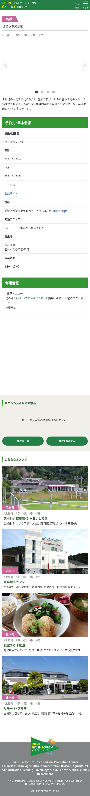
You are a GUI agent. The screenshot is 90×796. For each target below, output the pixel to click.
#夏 (25, 35)
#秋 (33, 35)
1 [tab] (36, 92)
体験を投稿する (67, 441)
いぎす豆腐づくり (32, 298)
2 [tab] (42, 92)
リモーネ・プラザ (15, 708)
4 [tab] (53, 92)
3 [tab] (48, 92)
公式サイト (11, 193)
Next (84, 64)
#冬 (41, 35)
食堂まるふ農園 (14, 645)
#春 (17, 35)
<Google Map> (58, 211)
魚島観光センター (16, 582)
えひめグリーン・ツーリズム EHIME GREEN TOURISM (19, 5)
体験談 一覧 (23, 441)
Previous (5, 64)
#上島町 (7, 35)
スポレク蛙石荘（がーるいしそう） (26, 518)
